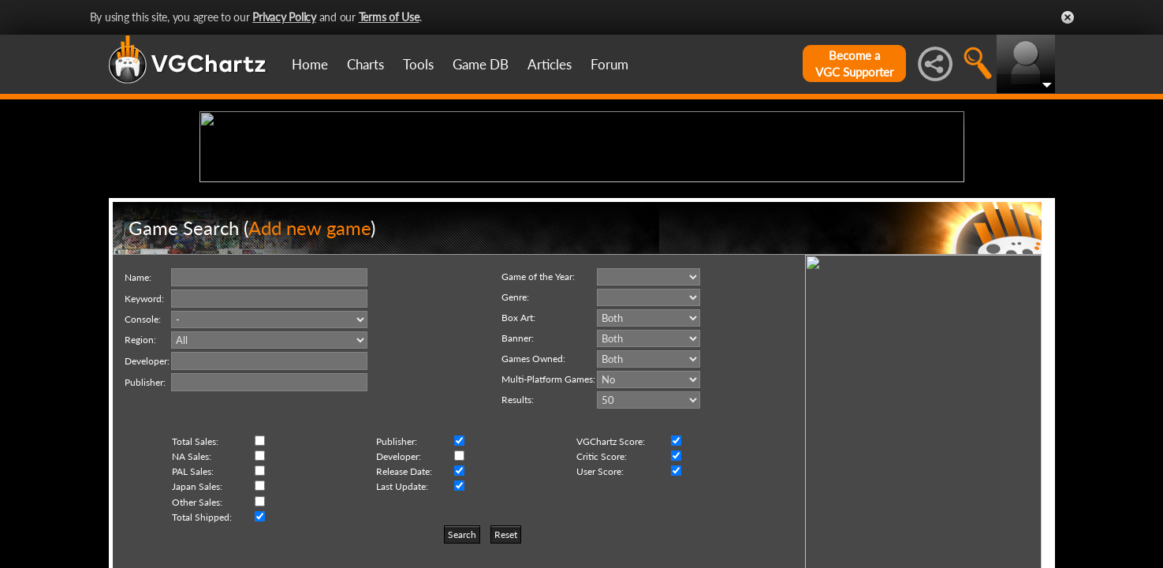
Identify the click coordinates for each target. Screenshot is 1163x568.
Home (310, 64)
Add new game (309, 349)
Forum (609, 64)
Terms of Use (389, 17)
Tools (418, 64)
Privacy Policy (284, 17)
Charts (365, 64)
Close (1067, 17)
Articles (549, 64)
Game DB (481, 64)
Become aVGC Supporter (854, 63)
